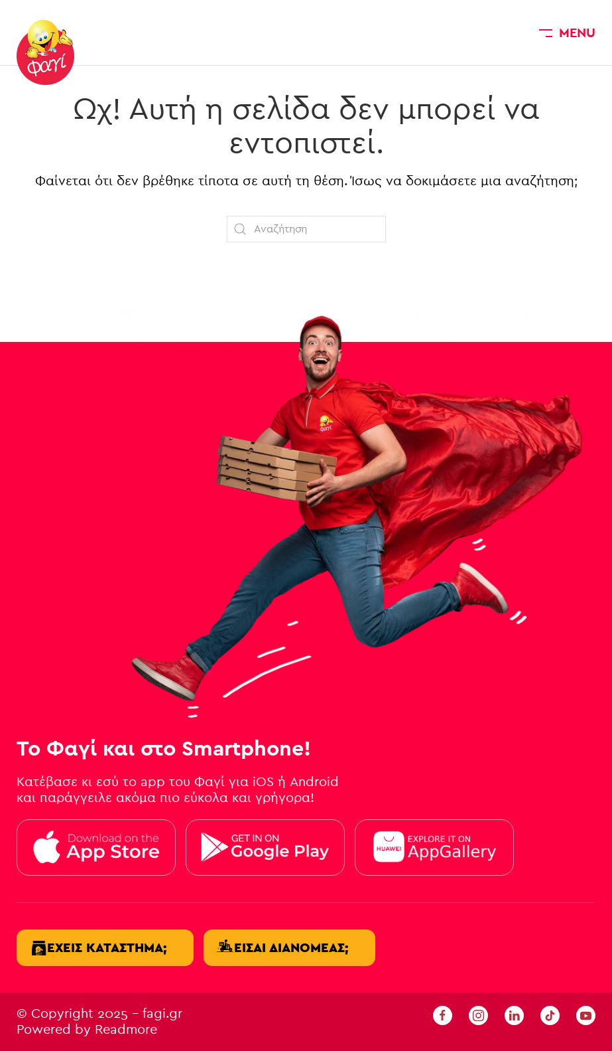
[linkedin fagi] (514, 1014)
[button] (567, 32)
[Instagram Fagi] (478, 1014)
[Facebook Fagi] (442, 1014)
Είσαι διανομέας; (291, 947)
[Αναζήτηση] (306, 229)
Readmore (126, 1029)
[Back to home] (45, 52)
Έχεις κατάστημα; (106, 947)
